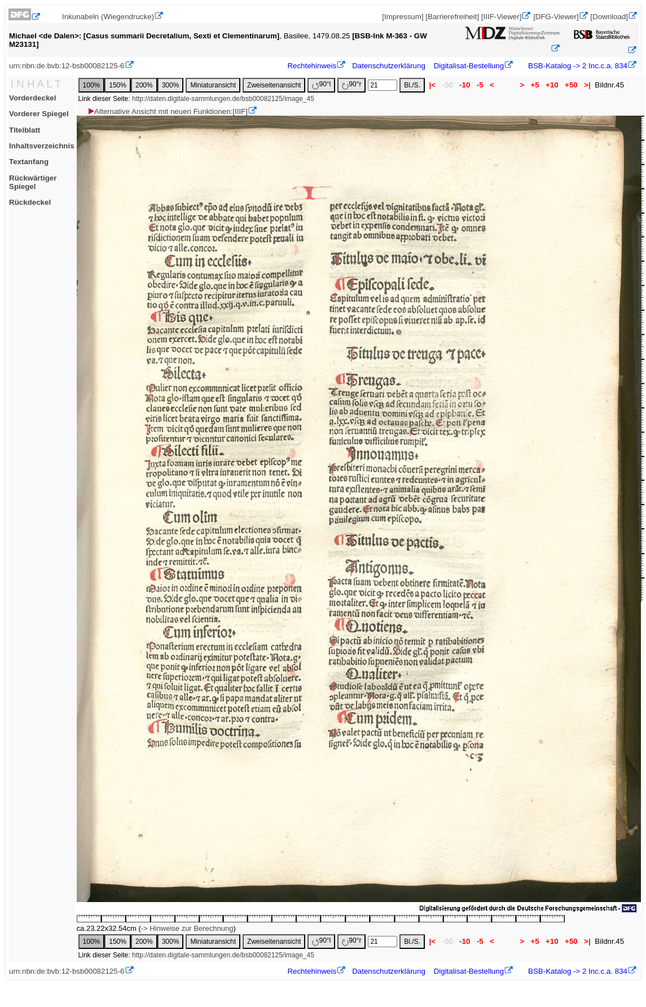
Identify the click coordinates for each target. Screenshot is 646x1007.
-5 (479, 85)
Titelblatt (24, 130)
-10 (464, 85)
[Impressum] (402, 16)
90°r (351, 85)
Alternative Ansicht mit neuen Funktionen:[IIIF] (167, 111)
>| (587, 85)
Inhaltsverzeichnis (41, 146)
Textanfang (29, 161)
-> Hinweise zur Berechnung (187, 928)
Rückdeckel (30, 202)
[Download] (609, 16)
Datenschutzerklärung (388, 65)
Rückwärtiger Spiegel (32, 182)
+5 (535, 85)
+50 (570, 85)
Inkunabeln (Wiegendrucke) (108, 16)
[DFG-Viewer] (555, 16)
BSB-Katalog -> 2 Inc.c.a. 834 (576, 65)
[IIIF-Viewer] (501, 16)
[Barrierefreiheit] (452, 16)
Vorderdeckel (32, 98)
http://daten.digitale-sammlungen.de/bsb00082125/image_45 (223, 99)
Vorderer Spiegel (39, 113)
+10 (551, 85)
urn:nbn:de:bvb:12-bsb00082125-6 (67, 65)
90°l (321, 85)
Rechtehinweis (311, 65)
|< (432, 85)
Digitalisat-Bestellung (469, 65)
